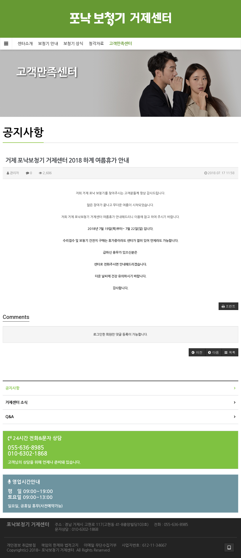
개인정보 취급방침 (21, 545)
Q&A (9, 417)
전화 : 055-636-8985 (171, 524)
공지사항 (12, 388)
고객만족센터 (120, 44)
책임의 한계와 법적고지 (59, 545)
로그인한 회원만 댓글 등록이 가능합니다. (120, 334)
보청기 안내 (48, 44)
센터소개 (25, 44)
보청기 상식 (73, 44)
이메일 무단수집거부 (100, 545)
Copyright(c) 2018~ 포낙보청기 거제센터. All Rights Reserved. (59, 550)
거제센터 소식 (16, 402)
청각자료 (96, 44)
